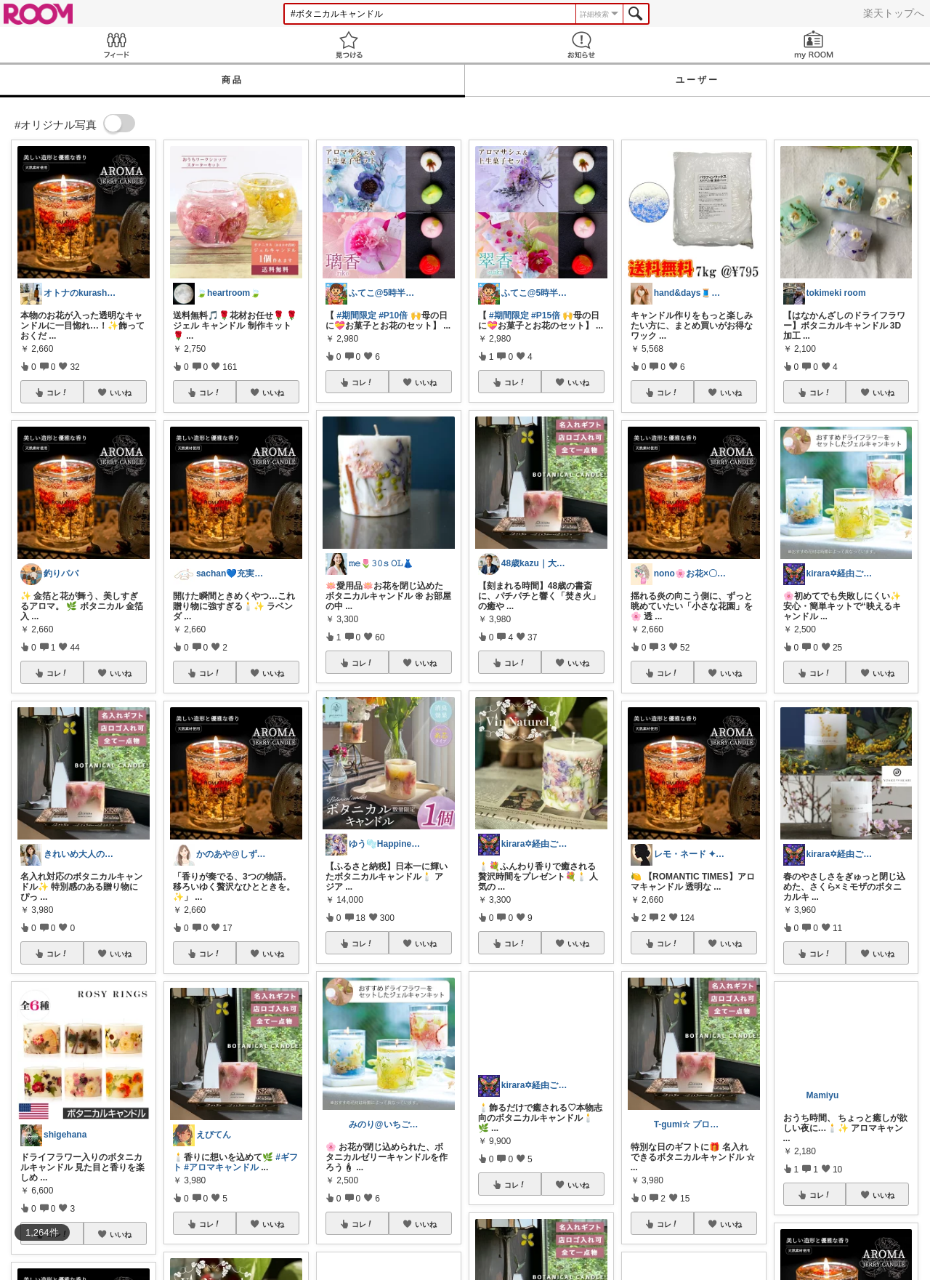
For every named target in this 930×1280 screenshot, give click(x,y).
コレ (57, 392)
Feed (116, 45)
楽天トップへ (893, 13)
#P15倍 (545, 315)
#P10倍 (393, 315)
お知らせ (581, 45)
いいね (121, 392)
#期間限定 (356, 315)
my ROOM (814, 45)
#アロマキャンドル (221, 1167)
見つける (348, 45)
